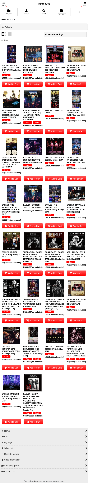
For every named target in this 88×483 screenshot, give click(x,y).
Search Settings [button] (54, 34)
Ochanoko (37, 481)
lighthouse (44, 3)
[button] (4, 4)
